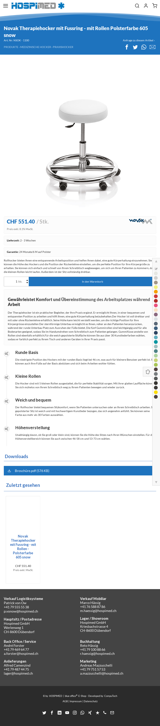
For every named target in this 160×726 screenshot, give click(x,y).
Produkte (11, 47)
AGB (65, 701)
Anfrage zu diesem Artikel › (139, 40)
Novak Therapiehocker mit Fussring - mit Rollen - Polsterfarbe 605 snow (23, 546)
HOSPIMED (55, 695)
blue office (71, 695)
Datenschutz (91, 701)
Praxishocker (63, 47)
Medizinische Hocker (35, 47)
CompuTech (110, 695)
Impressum (76, 701)
